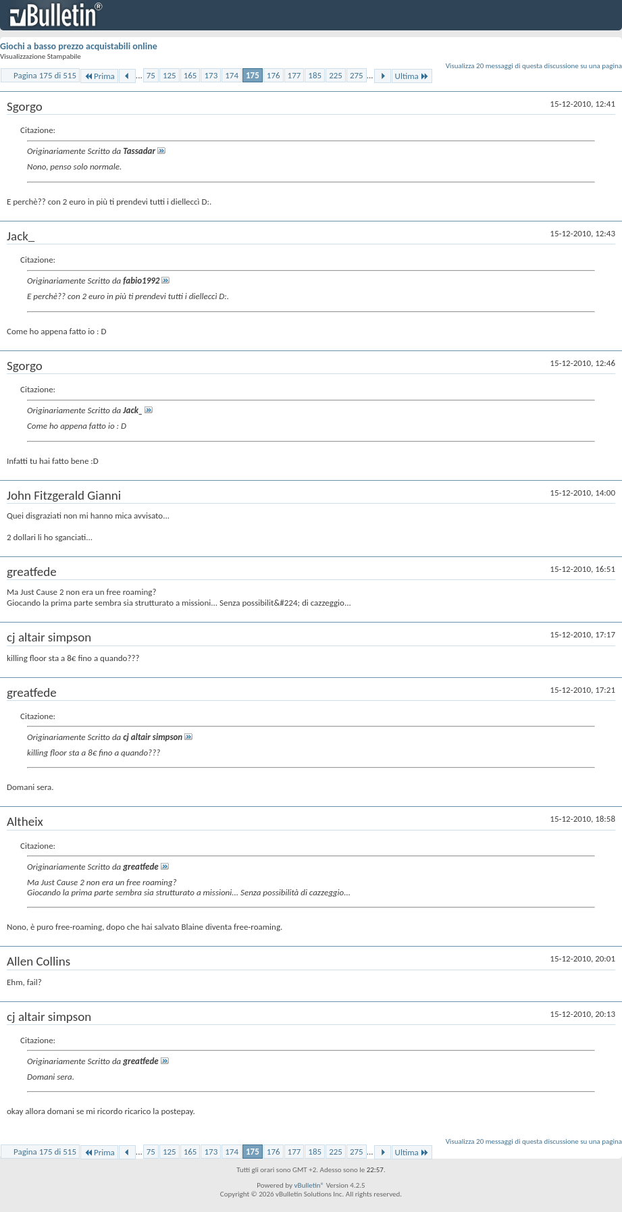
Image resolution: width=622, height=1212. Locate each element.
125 (169, 75)
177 (294, 75)
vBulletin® (309, 1185)
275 (356, 75)
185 (314, 75)
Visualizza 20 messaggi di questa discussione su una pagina (534, 65)
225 (335, 75)
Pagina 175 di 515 (45, 75)
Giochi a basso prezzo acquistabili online (78, 46)
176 (273, 75)
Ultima (412, 76)
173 (210, 75)
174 (231, 75)
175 (252, 75)
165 (190, 75)
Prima (99, 76)
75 (151, 75)
